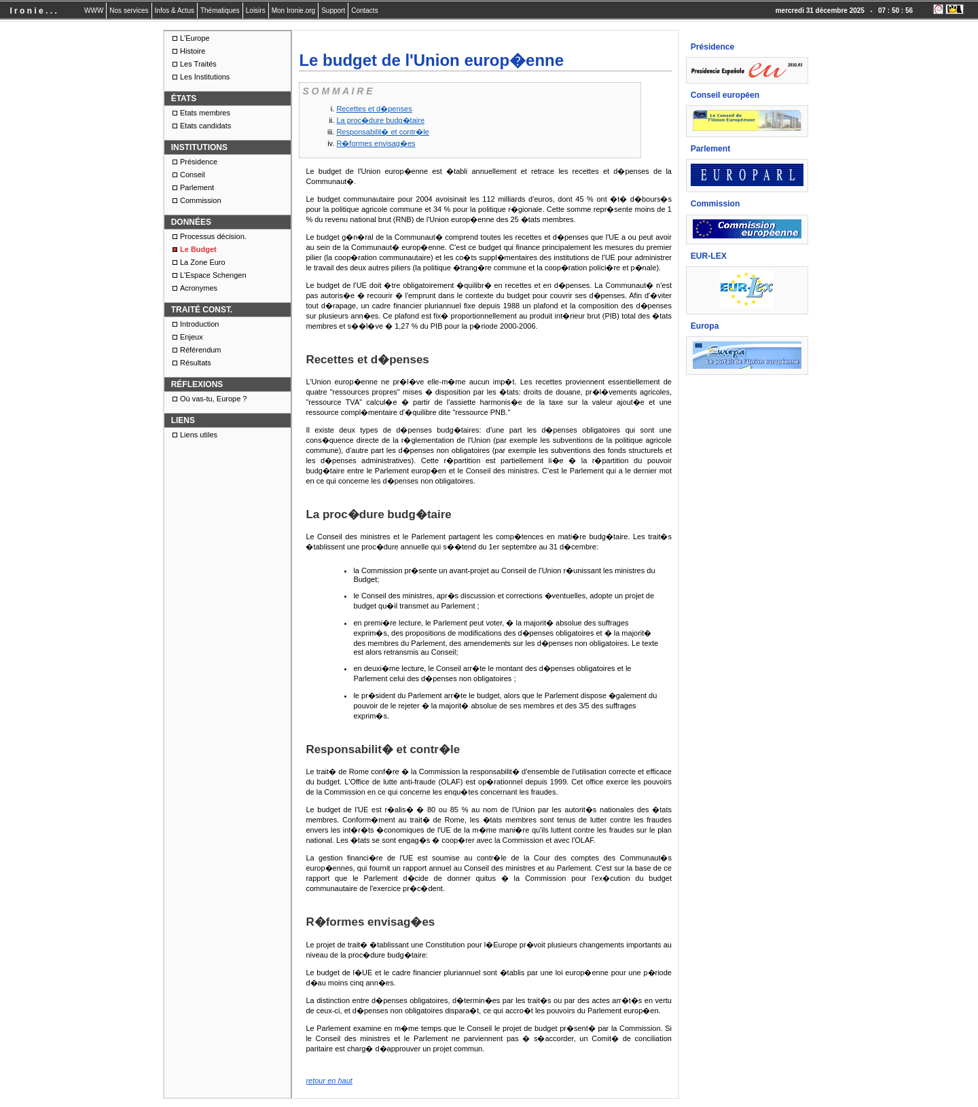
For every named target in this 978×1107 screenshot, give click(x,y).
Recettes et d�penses (374, 109)
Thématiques (220, 10)
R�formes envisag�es (375, 143)
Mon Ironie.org (293, 10)
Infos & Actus (174, 10)
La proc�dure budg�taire (380, 120)
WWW (93, 10)
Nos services (128, 10)
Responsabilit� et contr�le (382, 132)
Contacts (364, 10)
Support (333, 10)
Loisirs (256, 10)
